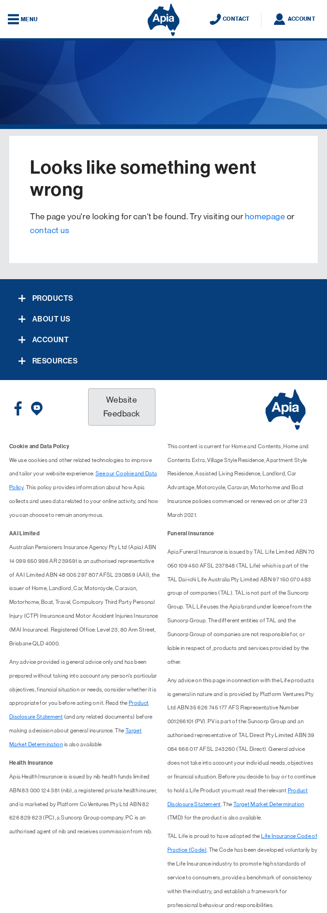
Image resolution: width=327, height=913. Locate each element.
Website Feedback (121, 406)
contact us (49, 230)
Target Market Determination (268, 804)
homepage (265, 216)
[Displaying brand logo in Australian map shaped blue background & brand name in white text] (163, 19)
